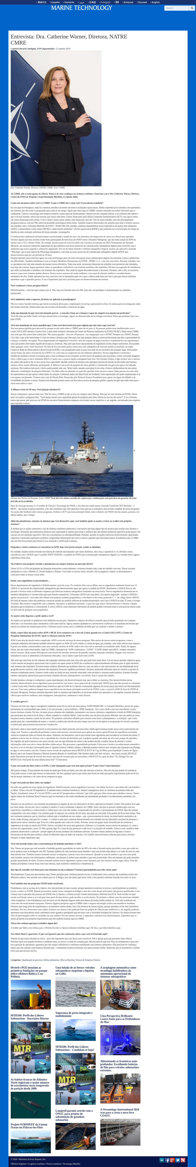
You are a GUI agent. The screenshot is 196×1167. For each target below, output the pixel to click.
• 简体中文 (41, 2)
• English (155, 2)
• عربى (81, 2)
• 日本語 (92, 2)
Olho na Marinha (67, 960)
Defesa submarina (51, 960)
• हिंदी (116, 2)
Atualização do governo (32, 960)
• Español (55, 2)
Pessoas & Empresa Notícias (88, 960)
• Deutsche (68, 2)
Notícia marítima (54, 1164)
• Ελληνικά (128, 2)
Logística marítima (36, 1164)
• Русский (142, 2)
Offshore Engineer (19, 1164)
